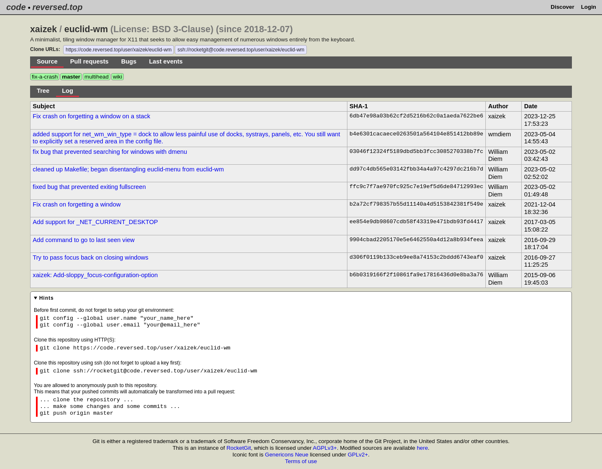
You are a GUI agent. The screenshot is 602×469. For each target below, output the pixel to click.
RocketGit (239, 448)
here (422, 448)
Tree (43, 90)
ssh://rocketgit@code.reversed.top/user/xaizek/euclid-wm (240, 50)
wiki (117, 77)
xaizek (43, 29)
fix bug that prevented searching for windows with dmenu (110, 151)
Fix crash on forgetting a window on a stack (91, 116)
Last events (166, 61)
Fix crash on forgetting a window (76, 204)
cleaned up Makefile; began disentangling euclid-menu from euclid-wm (128, 169)
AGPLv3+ (325, 448)
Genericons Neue (287, 454)
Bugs (129, 61)
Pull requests (89, 61)
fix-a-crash (45, 77)
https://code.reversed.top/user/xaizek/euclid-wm (118, 50)
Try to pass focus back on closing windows (90, 257)
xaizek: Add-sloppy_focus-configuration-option (95, 275)
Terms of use (301, 461)
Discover (562, 7)
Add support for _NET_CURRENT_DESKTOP (95, 222)
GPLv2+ (358, 454)
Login (588, 7)
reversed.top (57, 7)
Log (67, 90)
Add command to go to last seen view (84, 240)
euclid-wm (86, 29)
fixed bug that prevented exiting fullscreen (89, 187)
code (16, 7)
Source (47, 61)
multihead (96, 77)
